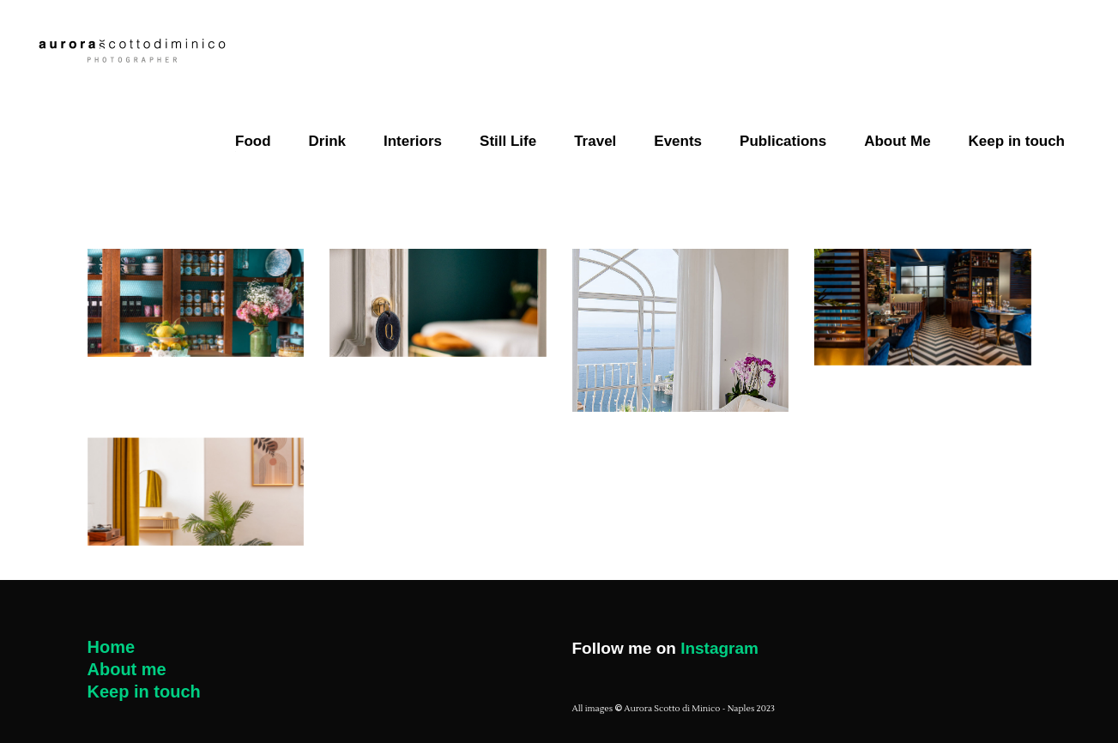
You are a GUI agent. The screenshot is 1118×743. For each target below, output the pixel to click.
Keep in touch (144, 691)
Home (112, 646)
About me (127, 669)
